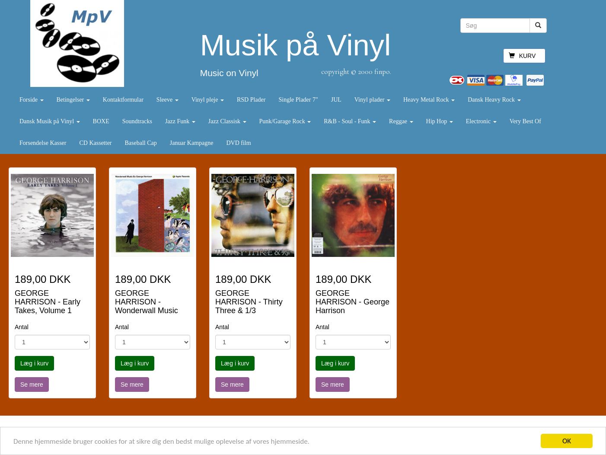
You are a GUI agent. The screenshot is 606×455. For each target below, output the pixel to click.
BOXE (101, 121)
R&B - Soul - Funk (350, 121)
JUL (336, 99)
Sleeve (167, 99)
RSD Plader (251, 99)
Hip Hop (439, 121)
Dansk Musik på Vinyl (49, 121)
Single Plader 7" (298, 99)
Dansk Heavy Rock (494, 99)
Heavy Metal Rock (429, 99)
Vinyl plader (372, 99)
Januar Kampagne (192, 143)
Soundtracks (137, 121)
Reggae (401, 121)
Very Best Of (525, 121)
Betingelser (73, 99)
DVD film (238, 143)
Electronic (481, 121)
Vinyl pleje (207, 99)
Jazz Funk (180, 121)
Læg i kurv (34, 363)
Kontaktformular (123, 99)
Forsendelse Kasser (42, 143)
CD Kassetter (95, 143)
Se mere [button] (31, 384)
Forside (31, 99)
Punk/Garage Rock (285, 121)
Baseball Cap (141, 143)
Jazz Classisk (227, 121)
